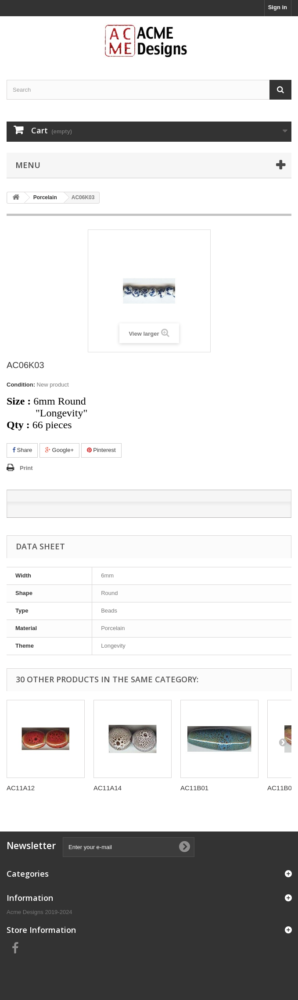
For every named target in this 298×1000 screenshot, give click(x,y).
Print (26, 468)
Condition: (21, 384)
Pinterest (101, 450)
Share (22, 450)
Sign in (277, 7)
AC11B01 (194, 788)
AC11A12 (21, 788)
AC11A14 (107, 788)
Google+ (59, 450)
